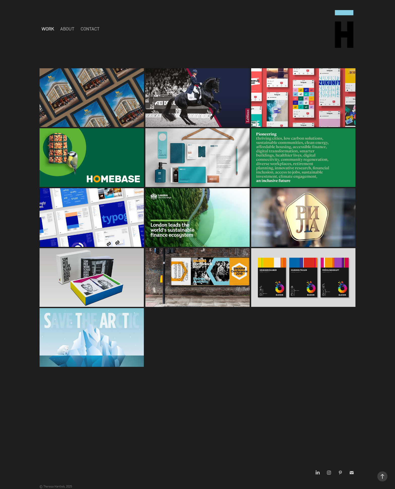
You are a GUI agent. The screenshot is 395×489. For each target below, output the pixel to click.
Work (48, 29)
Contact (90, 29)
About (67, 29)
